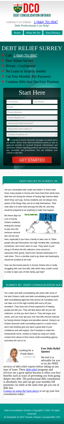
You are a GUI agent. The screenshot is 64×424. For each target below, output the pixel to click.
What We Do (33, 32)
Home (17, 32)
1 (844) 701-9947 (46, 22)
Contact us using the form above (21, 391)
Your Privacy (53, 32)
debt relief (31, 369)
